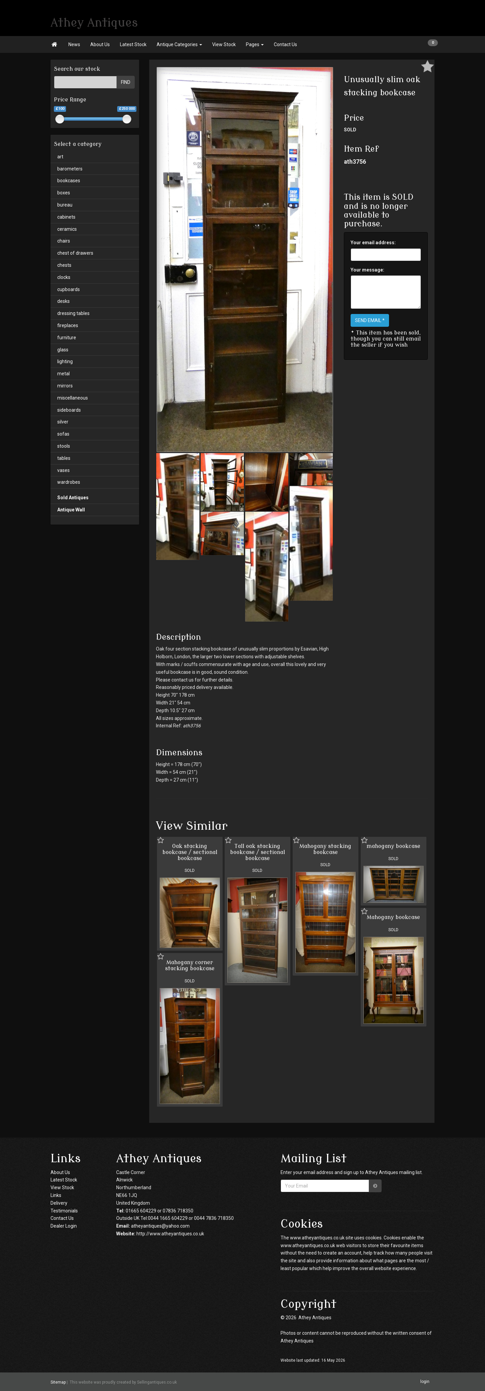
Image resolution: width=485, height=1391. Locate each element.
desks (63, 301)
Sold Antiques (73, 497)
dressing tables (73, 313)
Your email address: (373, 242)
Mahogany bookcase (393, 917)
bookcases (68, 180)
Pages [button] (255, 44)
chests (64, 265)
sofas (63, 434)
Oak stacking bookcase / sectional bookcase (189, 852)
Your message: (367, 270)
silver (62, 421)
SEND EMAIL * (370, 320)
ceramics (67, 229)
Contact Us (285, 44)
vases (63, 470)
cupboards (68, 289)
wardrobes (68, 482)
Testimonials (64, 1210)
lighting (65, 361)
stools (63, 446)
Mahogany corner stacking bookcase (190, 965)
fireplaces (67, 325)
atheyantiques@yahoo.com (160, 1226)
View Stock (224, 44)
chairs (63, 241)
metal (63, 373)
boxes (63, 192)
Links (56, 1195)
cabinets (66, 217)
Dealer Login (64, 1226)
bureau (64, 205)
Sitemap (58, 1382)
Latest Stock (133, 44)
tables (63, 458)
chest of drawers (75, 253)
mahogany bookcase (393, 846)
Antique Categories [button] (179, 44)
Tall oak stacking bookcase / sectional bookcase (257, 852)
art (60, 156)
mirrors (65, 385)
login (424, 1381)
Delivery (59, 1203)
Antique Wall (71, 509)
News (74, 44)
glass (62, 349)
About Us (100, 44)
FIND (125, 82)
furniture (66, 337)
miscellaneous (72, 398)
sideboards (69, 410)
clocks (63, 277)
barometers (70, 168)
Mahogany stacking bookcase (325, 849)
